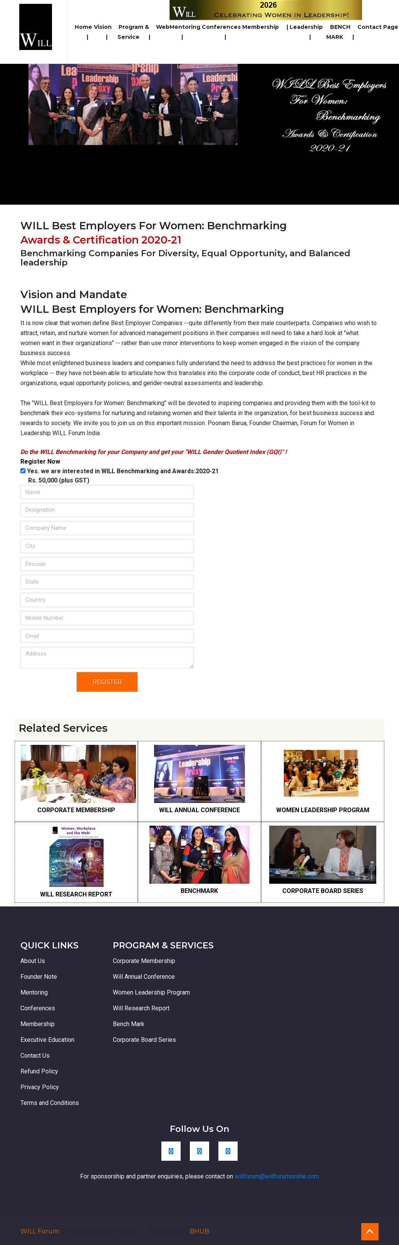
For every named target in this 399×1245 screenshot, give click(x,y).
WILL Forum (40, 1231)
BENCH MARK (340, 31)
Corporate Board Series (144, 1039)
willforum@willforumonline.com (277, 1176)
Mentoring (34, 992)
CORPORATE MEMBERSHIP (76, 810)
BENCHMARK (199, 891)
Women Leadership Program (151, 992)
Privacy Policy (39, 1087)
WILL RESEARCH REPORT (76, 894)
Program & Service (133, 31)
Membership (265, 26)
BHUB (199, 1231)
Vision (103, 31)
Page (390, 26)
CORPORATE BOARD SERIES (322, 891)
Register (107, 681)
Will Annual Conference (144, 976)
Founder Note (38, 976)
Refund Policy (39, 1071)
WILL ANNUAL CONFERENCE (199, 810)
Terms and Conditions (49, 1102)
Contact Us (35, 1055)
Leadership (306, 31)
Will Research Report (141, 1008)
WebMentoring (178, 31)
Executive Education (47, 1039)
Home (83, 31)
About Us (32, 961)
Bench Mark (128, 1024)
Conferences (221, 31)
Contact (369, 26)
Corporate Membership (144, 961)
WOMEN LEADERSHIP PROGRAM (322, 810)
